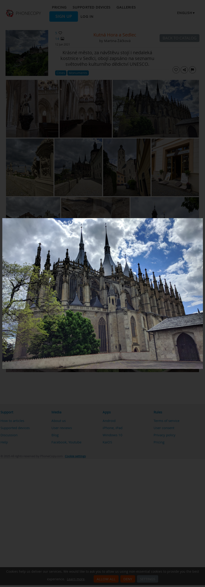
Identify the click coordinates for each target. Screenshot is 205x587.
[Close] (202, 219)
